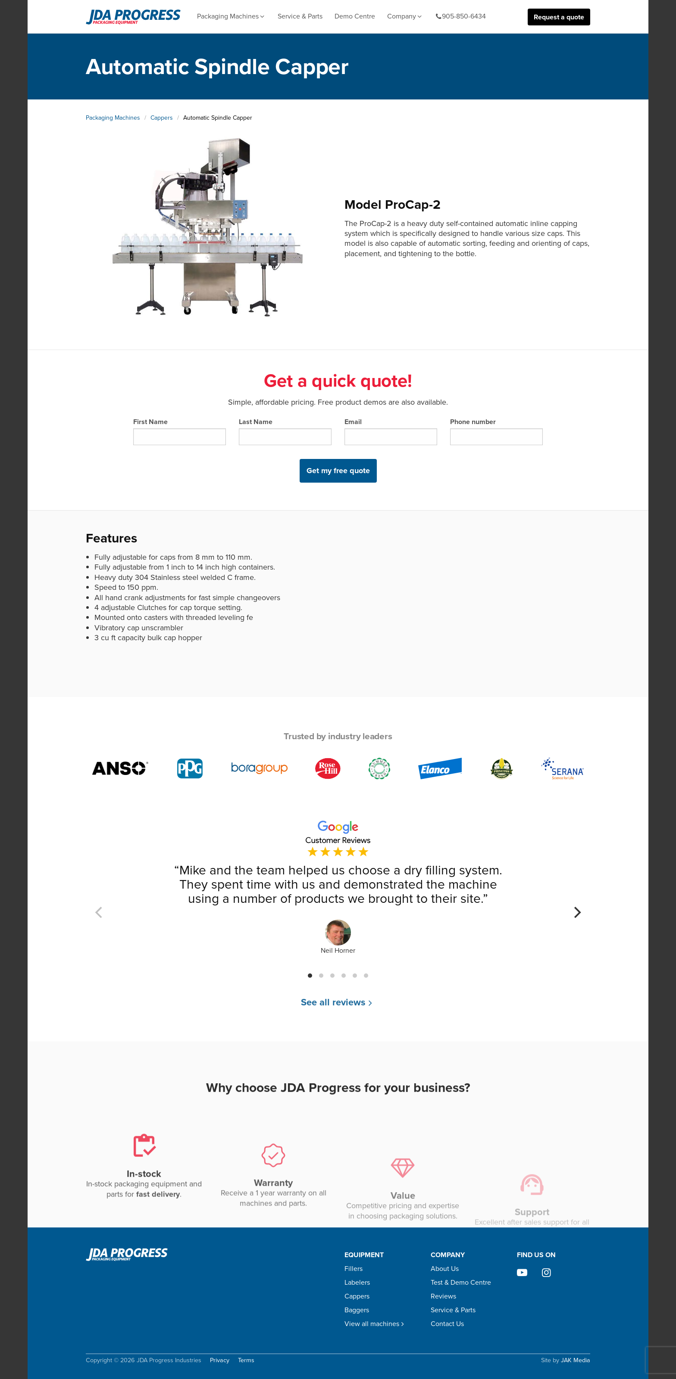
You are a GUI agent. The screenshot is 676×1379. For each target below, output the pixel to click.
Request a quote (559, 17)
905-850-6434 (460, 16)
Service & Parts (300, 16)
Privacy (219, 1360)
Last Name (285, 431)
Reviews (443, 1296)
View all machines (375, 1324)
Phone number (496, 431)
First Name (179, 431)
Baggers (356, 1310)
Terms (246, 1360)
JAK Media (575, 1360)
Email (390, 431)
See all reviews (338, 1010)
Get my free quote (338, 470)
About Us (445, 1269)
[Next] (576, 912)
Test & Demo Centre (461, 1282)
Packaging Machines (231, 16)
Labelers (357, 1282)
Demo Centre (355, 16)
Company (405, 16)
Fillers (353, 1269)
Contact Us (447, 1324)
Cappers (161, 117)
